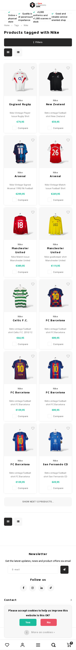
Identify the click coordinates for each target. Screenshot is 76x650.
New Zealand (55, 104)
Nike (26, 25)
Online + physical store (12, 17)
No (48, 622)
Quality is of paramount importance (25, 17)
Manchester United (20, 250)
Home (7, 25)
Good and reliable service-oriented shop (59, 17)
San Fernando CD (55, 464)
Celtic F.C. (20, 320)
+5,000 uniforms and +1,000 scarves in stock (42, 16)
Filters (37, 42)
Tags (16, 25)
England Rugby (20, 104)
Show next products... (38, 501)
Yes (28, 622)
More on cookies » (43, 632)
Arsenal (20, 176)
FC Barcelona (55, 320)
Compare (23, 128)
